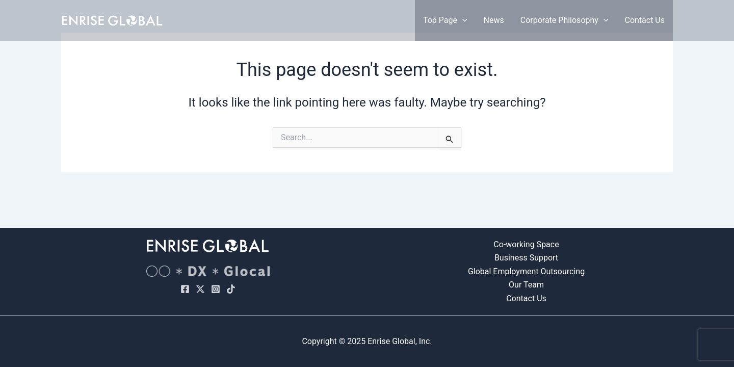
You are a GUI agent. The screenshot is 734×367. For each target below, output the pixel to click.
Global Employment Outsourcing (526, 271)
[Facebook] (185, 289)
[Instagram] (215, 289)
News (494, 20)
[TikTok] (230, 289)
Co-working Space (526, 244)
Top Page (445, 20)
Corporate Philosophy (564, 20)
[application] (462, 20)
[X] (200, 289)
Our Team (526, 285)
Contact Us (644, 20)
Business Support (526, 258)
